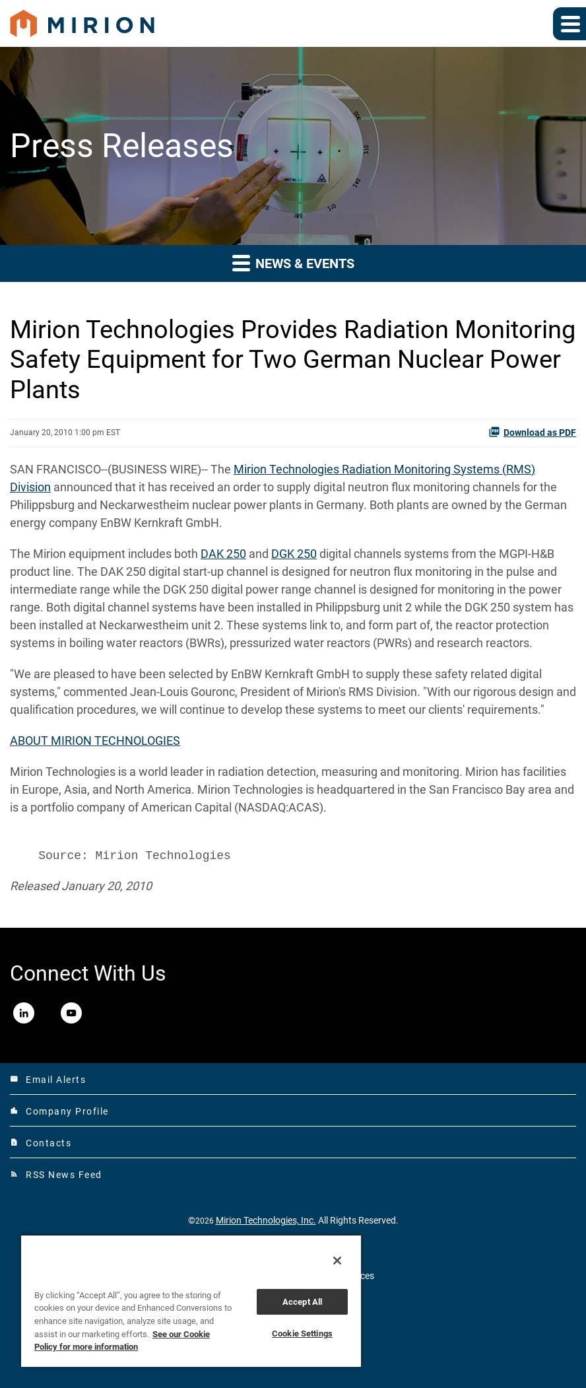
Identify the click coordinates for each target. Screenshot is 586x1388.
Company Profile (59, 1111)
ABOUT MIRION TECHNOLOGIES (95, 740)
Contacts (40, 1143)
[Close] (337, 1260)
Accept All (302, 1302)
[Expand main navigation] (569, 23)
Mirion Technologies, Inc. (266, 1220)
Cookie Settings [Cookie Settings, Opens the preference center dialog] (302, 1333)
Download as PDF (532, 432)
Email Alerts (48, 1079)
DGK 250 (294, 554)
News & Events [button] (293, 262)
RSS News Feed (56, 1174)
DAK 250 (223, 554)
